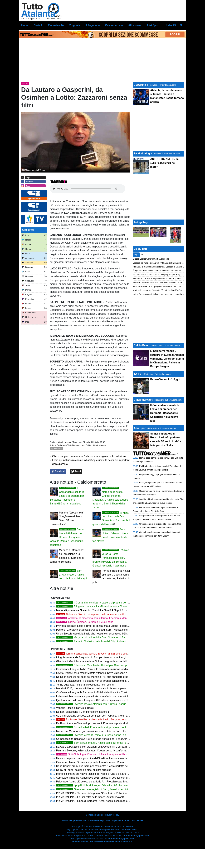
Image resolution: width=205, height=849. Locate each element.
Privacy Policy (112, 815)
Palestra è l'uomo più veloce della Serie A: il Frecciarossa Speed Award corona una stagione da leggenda (116, 781)
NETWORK (67, 820)
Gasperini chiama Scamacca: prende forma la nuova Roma (90, 762)
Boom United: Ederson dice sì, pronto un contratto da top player (101, 727)
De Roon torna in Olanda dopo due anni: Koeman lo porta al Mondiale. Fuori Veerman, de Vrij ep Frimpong (117, 723)
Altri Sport (140, 428)
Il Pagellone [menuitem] (92, 25)
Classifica (28, 229)
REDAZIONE (80, 820)
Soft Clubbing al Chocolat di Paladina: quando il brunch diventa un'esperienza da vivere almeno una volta (122, 754)
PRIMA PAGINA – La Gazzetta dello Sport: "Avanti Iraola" (89, 797)
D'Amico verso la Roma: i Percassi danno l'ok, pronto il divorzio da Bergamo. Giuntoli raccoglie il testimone (111, 558)
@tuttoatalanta (99, 445)
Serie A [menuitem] (38, 25)
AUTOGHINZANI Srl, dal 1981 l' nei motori (164, 163)
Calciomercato (64, 442)
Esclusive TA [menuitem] (56, 25)
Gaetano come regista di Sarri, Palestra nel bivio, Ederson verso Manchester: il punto (113, 789)
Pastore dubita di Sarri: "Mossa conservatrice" (97, 629)
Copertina (140, 84)
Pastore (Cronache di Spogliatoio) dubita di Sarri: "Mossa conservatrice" (166, 286)
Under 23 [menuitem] (170, 25)
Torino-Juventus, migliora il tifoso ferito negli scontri (85, 684)
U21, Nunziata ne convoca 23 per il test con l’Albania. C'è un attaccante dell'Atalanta (104, 715)
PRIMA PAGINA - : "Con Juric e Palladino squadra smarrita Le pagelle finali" (111, 793)
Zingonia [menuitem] (74, 25)
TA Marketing (142, 153)
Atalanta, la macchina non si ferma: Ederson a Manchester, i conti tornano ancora (108, 618)
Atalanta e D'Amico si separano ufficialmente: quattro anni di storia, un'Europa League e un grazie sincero (121, 614)
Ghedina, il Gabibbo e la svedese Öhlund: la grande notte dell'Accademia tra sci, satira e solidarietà (113, 661)
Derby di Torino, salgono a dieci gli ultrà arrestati (83, 770)
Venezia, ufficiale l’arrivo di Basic (75, 708)
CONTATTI (108, 820)
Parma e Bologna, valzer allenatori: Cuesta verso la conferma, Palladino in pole (101, 750)
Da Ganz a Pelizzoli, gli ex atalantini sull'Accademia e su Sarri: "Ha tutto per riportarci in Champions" (113, 746)
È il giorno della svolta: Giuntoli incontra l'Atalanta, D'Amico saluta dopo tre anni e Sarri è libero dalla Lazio (125, 606)
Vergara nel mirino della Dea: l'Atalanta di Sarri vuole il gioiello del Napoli (106, 637)
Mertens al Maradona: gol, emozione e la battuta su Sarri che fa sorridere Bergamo (103, 731)
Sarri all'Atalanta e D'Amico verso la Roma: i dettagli (73, 574)
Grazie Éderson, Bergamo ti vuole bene (84, 622)
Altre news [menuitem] (134, 25)
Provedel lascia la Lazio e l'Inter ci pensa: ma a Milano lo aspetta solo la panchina (103, 625)
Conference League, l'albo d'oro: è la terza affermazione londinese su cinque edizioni (104, 669)
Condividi (58, 471)
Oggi (136, 254)
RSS (127, 820)
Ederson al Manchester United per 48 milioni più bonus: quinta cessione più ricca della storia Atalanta (123, 665)
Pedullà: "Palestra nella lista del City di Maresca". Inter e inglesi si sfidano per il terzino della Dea (120, 641)
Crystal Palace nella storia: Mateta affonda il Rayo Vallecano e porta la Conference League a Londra (113, 673)
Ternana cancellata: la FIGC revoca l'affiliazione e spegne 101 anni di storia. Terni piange (111, 653)
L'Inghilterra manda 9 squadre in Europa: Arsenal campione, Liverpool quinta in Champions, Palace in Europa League (123, 657)
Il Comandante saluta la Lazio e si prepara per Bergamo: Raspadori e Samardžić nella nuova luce (67, 496)
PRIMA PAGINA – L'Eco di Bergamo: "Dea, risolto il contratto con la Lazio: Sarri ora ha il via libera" (112, 801)
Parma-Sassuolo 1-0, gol (165, 379)
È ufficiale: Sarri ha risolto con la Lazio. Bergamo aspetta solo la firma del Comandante (110, 719)
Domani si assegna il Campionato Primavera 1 (82, 711)
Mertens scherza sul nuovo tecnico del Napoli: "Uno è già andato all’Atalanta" (100, 773)
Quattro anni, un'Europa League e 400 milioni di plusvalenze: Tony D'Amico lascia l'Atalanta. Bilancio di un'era (119, 700)
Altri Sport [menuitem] (153, 25)
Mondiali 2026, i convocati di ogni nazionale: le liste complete (91, 688)
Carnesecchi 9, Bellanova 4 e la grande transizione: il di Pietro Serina (101, 739)
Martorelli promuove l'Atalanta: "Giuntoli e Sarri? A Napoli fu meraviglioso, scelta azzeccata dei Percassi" (116, 610)
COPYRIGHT (137, 820)
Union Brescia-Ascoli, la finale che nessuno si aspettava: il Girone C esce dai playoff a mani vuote (112, 633)
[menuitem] (181, 25)
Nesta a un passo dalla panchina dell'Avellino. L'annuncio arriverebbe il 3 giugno (102, 758)
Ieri (142, 254)
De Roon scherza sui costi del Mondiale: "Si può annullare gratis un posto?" (99, 677)
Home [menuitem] (24, 25)
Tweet (76, 471)
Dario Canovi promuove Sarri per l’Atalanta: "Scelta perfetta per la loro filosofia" (101, 766)
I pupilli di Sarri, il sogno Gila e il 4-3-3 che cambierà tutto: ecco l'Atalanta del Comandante (116, 785)
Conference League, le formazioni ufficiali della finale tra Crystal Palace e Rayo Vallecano (107, 692)
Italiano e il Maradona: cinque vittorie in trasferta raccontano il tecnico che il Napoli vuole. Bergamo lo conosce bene (122, 696)
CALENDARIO (95, 820)
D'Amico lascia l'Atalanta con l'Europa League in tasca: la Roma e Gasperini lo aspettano (68, 537)
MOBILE (119, 820)
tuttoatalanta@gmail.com (136, 835)
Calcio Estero (142, 345)
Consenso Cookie (94, 815)
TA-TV (138, 373)
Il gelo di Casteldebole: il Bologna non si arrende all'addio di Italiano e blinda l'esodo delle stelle (110, 680)
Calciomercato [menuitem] (114, 25)
